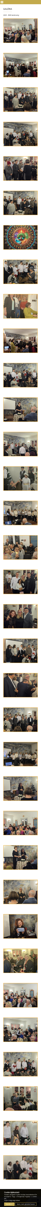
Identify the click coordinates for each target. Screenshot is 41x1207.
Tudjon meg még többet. (12, 1200)
